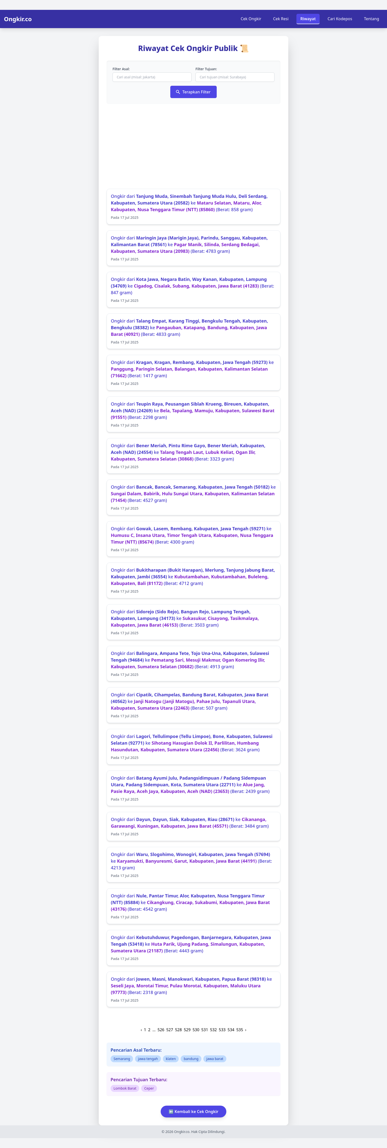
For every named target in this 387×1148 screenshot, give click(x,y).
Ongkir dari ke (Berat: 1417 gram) (193, 372)
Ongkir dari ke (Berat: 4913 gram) (193, 663)
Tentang (371, 18)
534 (231, 1029)
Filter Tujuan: (206, 69)
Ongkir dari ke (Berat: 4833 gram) (193, 331)
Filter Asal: (121, 69)
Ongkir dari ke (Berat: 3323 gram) (193, 456)
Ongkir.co (18, 19)
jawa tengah (148, 1058)
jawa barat (214, 1058)
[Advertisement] (193, 146)
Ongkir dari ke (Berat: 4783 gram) (193, 248)
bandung (191, 1058)
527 (169, 1029)
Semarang (122, 1058)
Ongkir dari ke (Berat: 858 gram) (193, 206)
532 (213, 1029)
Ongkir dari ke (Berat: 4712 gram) (193, 580)
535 (239, 1029)
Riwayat (308, 18)
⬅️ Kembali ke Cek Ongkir (193, 1111)
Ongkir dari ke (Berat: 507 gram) (193, 705)
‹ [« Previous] (141, 1029)
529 (187, 1029)
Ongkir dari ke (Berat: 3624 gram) (193, 746)
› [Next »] (245, 1029)
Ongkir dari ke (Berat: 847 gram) (193, 289)
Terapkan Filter (193, 92)
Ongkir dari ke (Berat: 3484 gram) (193, 826)
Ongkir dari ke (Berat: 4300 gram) (193, 539)
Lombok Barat (125, 1088)
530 (196, 1029)
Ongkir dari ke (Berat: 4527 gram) (193, 497)
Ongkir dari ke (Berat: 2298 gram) (193, 414)
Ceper (149, 1088)
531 (204, 1029)
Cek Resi (281, 18)
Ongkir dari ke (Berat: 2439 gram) (193, 788)
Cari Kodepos (340, 18)
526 (160, 1029)
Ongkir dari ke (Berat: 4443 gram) (193, 947)
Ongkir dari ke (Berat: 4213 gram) (193, 864)
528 (178, 1029)
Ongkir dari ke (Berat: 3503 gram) (193, 622)
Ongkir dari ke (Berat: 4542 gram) (193, 906)
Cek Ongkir (251, 18)
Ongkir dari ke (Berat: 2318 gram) (193, 989)
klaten (171, 1058)
